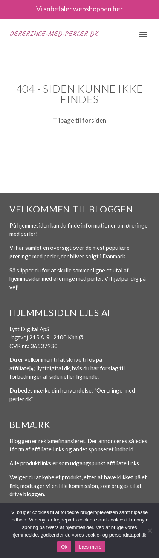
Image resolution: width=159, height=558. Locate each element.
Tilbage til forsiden (79, 120)
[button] (143, 34)
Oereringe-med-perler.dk (53, 33)
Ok (64, 547)
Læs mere (90, 547)
